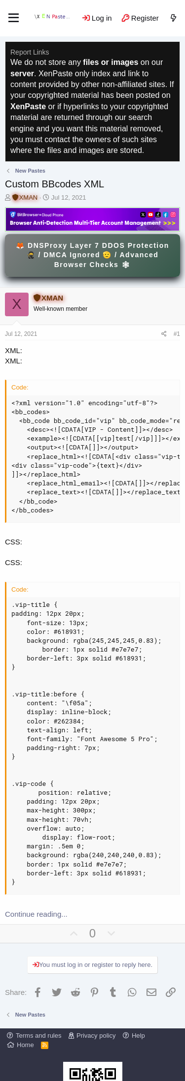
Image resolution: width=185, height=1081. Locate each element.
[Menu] (13, 18)
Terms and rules (38, 1035)
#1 (177, 333)
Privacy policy (95, 1035)
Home (25, 1045)
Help (138, 1035)
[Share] (164, 334)
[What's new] (173, 18)
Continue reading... (36, 914)
